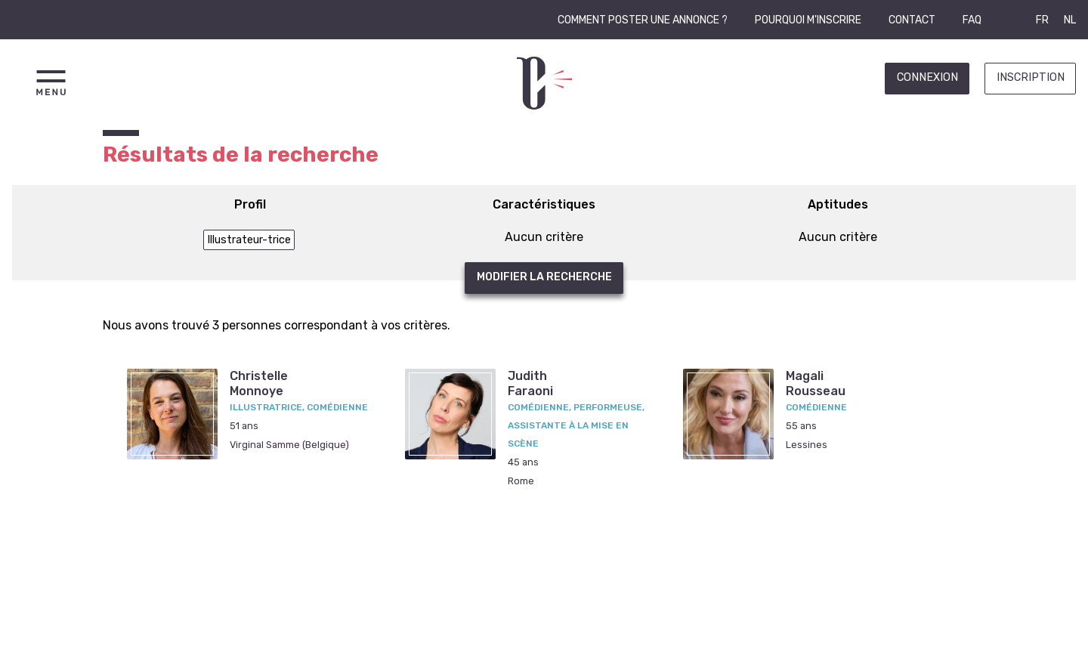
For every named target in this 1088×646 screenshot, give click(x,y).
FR (1042, 20)
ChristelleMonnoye (259, 383)
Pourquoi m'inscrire (808, 20)
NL (1070, 20)
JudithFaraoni (530, 383)
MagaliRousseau (815, 383)
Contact (912, 20)
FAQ (972, 20)
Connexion (927, 77)
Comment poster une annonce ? (643, 20)
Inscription (1031, 77)
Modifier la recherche (544, 276)
